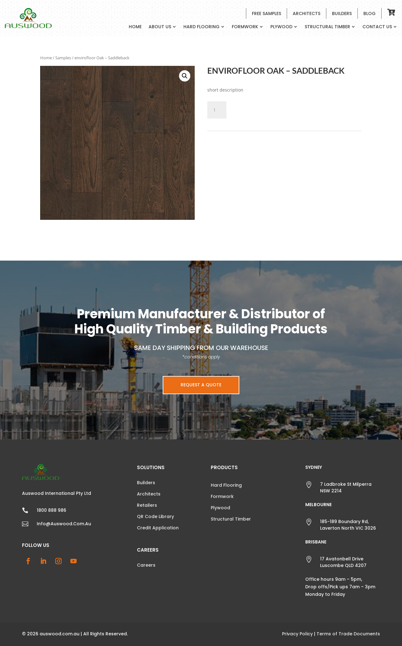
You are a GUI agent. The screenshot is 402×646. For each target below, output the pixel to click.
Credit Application (158, 528)
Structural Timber (327, 27)
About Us (160, 27)
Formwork (245, 27)
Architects (306, 13)
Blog (369, 13)
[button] (184, 76)
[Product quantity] (216, 110)
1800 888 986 (51, 510)
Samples (63, 58)
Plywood (281, 27)
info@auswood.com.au (64, 524)
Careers (146, 565)
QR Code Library (155, 516)
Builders (342, 13)
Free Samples (266, 13)
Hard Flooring (201, 27)
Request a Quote (201, 385)
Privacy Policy (297, 634)
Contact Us (377, 27)
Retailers (147, 505)
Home (135, 27)
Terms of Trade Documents (348, 634)
